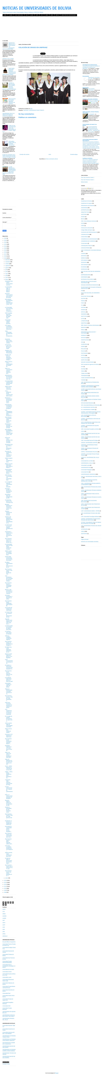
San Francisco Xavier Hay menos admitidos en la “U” (8, 873)
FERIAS (83, 300)
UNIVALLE (5, 936)
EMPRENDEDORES (85, 274)
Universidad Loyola (7, 977)
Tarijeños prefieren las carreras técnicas (8, 513)
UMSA (52, 15)
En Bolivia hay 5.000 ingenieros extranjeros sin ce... (8, 650)
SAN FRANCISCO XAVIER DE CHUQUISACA (9, 1043)
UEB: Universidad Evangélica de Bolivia (90, 429)
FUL (82, 305)
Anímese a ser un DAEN (8, 58)
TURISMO (83, 380)
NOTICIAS (83, 337)
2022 (5, 244)
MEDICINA (83, 327)
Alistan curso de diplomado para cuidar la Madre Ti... (8, 465)
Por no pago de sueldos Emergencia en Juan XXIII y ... (8, 719)
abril (6, 275)
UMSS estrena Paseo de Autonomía (8, 388)
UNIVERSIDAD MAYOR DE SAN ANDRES (9, 1057)
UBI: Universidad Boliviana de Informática (90, 405)
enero (6, 878)
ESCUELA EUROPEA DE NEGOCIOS (89, 285)
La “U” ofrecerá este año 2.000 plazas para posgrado (8, 484)
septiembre (8, 265)
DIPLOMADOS (84, 260)
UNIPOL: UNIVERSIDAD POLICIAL (89, 451)
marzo (6, 277)
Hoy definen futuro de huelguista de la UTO (8, 496)
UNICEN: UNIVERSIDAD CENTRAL (89, 442)
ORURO (83, 346)
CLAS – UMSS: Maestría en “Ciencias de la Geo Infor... (8, 768)
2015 (5, 258)
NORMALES (84, 335)
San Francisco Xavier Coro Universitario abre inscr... (8, 835)
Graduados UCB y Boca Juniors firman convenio (9, 283)
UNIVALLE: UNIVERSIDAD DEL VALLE (90, 457)
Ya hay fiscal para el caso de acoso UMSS (8, 346)
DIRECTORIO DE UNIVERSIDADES (68, 15)
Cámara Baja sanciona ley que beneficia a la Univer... (8, 558)
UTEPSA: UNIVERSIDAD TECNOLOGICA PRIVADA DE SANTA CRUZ (90, 519)
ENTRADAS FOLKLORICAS (87, 279)
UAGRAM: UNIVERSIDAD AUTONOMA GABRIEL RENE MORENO (90, 386)
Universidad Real (6, 993)
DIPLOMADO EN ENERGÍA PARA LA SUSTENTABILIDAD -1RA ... (8, 302)
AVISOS (83, 216)
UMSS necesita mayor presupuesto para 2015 (8, 854)
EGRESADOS (84, 269)
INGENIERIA (84, 314)
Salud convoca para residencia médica (8, 730)
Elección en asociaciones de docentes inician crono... (8, 400)
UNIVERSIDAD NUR (86, 467)
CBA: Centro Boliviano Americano (88, 221)
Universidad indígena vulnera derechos (7, 321)
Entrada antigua (73, 154)
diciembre (7, 259)
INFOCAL (83, 312)
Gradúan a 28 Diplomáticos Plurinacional (8, 351)
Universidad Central (7, 971)
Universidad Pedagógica (86, 469)
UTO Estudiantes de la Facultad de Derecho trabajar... (9, 578)
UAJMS (31, 15)
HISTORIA (83, 307)
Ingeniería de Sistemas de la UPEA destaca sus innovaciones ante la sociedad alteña (9, 46)
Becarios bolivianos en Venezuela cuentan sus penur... (8, 507)
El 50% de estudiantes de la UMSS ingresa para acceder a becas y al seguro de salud (9, 156)
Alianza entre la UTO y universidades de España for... (8, 364)
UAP (4, 920)
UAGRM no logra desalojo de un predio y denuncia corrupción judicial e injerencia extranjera (9, 86)
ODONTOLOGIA (85, 339)
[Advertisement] (46, 28)
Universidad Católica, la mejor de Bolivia (8, 685)
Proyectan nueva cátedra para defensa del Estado (9, 295)
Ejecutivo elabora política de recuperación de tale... (8, 803)
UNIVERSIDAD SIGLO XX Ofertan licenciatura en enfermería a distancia (9, 114)
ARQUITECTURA (85, 212)
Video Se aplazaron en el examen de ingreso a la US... (8, 762)
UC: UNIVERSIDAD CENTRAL (88, 407)
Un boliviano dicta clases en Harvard (8, 632)
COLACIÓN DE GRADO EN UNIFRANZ (8, 609)
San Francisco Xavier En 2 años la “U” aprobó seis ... (9, 540)
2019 (5, 250)
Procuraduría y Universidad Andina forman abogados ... (8, 829)
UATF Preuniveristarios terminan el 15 (9, 661)
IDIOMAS (83, 309)
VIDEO (82, 531)
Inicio (50, 154)
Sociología (83, 368)
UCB (27, 15)
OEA (82, 342)
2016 (5, 256)
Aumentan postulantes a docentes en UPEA (8, 597)
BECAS (57, 15)
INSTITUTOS (84, 316)
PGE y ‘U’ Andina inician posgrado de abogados (8, 796)
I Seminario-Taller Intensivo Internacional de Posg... (8, 782)
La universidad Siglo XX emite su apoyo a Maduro (8, 289)
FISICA (82, 303)
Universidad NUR (6, 1006)
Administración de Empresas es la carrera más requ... (8, 377)
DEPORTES (84, 255)
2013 (5, 882)
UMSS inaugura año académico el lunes (8, 460)
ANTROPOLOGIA (85, 210)
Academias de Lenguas (86, 203)
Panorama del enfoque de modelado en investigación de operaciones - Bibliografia (91, 67)
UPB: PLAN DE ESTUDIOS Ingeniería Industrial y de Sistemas (12, 101)
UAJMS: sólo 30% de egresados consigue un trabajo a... (8, 357)
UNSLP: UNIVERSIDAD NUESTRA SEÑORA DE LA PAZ (89, 480)
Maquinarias (86, 87)
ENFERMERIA (84, 277)
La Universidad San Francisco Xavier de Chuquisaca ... (9, 309)
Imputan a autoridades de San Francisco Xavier (8, 810)
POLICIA (83, 351)
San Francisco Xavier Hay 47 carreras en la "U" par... (9, 866)
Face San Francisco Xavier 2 (87, 177)
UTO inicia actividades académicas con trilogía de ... (9, 848)
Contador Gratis (6, 1064)
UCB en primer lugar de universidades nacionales (8, 725)
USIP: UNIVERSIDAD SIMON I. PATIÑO (90, 511)
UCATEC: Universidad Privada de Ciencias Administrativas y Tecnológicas (91, 412)
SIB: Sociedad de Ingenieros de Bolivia (90, 364)
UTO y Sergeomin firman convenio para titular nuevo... (9, 393)
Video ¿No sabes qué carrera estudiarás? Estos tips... (8, 755)
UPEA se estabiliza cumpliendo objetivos (8, 637)
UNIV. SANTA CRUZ (19, 15)
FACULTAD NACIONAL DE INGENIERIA (90, 292)
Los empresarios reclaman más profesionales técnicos (9, 382)
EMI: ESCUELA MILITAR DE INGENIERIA (90, 271)
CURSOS (83, 253)
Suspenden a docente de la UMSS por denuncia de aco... (8, 534)
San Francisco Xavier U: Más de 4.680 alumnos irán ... (9, 816)
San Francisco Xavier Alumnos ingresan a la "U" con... (8, 673)
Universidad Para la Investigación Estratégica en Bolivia (9, 966)
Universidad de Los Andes (87, 460)
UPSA (4, 933)
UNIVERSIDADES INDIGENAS (88, 474)
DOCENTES (84, 262)
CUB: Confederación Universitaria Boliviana (91, 250)
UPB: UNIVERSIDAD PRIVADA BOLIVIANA (91, 486)
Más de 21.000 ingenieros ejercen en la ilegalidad (8, 655)
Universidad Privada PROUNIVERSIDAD (7, 962)
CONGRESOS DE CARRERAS (88, 241)
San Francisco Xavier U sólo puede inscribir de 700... (8, 572)
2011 (5, 886)
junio (6, 271)
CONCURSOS (84, 236)
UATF (4, 925)
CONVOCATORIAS (85, 247)
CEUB (82, 223)
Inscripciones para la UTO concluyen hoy (9, 501)
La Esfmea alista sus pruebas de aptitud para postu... (9, 627)
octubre (7, 263)
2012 (5, 884)
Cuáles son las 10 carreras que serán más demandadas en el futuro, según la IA (9, 128)
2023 (5, 242)
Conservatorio (84, 243)
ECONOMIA (84, 266)
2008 (5, 892)
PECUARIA (83, 348)
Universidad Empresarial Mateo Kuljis (8, 980)
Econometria (86, 76)
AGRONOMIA (84, 207)
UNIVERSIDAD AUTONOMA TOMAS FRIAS (9, 1036)
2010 (5, 888)
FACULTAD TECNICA (86, 296)
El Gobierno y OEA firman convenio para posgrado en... (9, 667)
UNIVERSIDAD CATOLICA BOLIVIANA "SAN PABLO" (9, 1015)
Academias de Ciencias (86, 201)
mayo (6, 273)
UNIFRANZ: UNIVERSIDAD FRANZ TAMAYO (33, 110)
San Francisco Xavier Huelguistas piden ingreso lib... (8, 603)
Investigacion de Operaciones (90, 64)
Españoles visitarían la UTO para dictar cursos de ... (8, 748)
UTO (42, 15)
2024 (5, 240)
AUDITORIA (84, 214)
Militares (83, 329)
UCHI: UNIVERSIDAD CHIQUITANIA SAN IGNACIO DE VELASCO (90, 423)
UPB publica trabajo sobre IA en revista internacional (12, 143)
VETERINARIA (84, 529)
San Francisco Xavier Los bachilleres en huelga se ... (8, 643)
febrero (7, 279)
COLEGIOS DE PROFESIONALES (89, 232)
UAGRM (10, 15)
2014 (5, 880)
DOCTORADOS (84, 264)
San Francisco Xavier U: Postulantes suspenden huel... (8, 585)
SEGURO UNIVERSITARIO (87, 362)
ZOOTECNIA (84, 533)
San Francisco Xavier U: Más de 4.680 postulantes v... (9, 698)
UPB (4, 931)
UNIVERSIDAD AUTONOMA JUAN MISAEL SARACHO (9, 1040)
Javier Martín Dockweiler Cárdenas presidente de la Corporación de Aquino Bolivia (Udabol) (9, 71)
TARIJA (83, 371)
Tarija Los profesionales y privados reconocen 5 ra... (8, 691)
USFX (37, 15)
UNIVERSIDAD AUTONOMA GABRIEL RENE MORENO (9, 1050)
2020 (5, 248)
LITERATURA (84, 320)
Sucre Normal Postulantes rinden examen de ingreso (8, 420)
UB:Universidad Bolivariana (87, 403)
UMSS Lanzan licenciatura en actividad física (8, 552)
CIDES (82, 225)
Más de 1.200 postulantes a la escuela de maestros (8, 591)
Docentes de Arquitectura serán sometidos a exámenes (8, 454)
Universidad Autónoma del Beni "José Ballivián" (8, 1033)
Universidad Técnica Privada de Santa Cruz (9, 945)
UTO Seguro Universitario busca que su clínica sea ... (8, 327)
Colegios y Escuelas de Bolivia (90, 99)
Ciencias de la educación (86, 227)
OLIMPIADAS (84, 344)
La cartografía (91, 114)
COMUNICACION (85, 234)
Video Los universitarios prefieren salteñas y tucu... (8, 371)
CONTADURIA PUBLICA (86, 245)
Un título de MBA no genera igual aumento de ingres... (8, 861)
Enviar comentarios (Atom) (52, 158)
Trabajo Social (84, 373)
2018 (5, 252)
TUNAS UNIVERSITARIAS (87, 377)
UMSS (46, 15)
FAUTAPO (83, 298)
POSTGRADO (84, 353)
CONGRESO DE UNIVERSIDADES (89, 239)
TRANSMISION (84, 375)
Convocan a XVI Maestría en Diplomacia (8, 735)
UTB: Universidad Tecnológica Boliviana (90, 516)
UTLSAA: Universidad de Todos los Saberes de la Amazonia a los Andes (91, 523)
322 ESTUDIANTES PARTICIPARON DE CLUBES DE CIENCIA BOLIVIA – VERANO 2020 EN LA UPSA (93, 129)
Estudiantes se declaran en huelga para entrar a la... (8, 822)
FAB (82, 290)
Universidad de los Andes (8, 969)
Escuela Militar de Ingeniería (9, 941)
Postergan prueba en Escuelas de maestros (8, 490)
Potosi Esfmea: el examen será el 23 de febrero (8, 471)
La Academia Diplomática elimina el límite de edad (9, 679)
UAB (4, 929)
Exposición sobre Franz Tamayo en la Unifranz (8, 341)
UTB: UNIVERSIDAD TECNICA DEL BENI (90, 513)
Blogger (56, 1073)
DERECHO (83, 258)
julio (6, 269)
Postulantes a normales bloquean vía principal (8, 425)
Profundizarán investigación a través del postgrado (8, 406)
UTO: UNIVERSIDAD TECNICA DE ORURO (91, 525)
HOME (5, 15)
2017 (5, 254)
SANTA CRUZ (84, 360)
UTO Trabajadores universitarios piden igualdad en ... (9, 413)
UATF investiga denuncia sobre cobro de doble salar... (8, 315)
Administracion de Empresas (87, 205)
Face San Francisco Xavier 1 (87, 179)
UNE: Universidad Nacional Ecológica (89, 440)
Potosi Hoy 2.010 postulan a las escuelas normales (8, 440)
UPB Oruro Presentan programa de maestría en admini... (8, 705)
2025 (5, 238)
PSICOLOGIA (84, 357)
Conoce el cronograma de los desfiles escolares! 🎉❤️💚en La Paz (93, 101)
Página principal (84, 539)
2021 (5, 246)
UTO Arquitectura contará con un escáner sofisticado (8, 712)
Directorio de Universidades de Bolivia (89, 541)
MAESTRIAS (84, 323)
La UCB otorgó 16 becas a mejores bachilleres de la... (8, 527)
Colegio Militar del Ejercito (87, 230)
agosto (7, 267)
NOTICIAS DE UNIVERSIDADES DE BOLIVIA (37, 8)
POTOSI (83, 355)
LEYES (82, 318)
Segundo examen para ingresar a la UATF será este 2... (8, 621)
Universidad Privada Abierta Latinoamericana (9, 987)
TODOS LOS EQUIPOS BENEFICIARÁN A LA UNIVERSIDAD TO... (8, 520)
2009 (5, 890)
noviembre (7, 261)
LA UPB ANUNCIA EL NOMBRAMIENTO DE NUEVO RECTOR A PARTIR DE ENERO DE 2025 (9, 170)
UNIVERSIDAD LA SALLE (87, 463)
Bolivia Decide (84, 182)
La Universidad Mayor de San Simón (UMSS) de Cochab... (8, 547)
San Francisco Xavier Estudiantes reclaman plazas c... (8, 741)
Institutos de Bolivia (87, 158)
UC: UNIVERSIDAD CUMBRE (88, 409)
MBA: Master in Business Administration (90, 325)
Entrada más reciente (24, 154)
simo (82, 366)
